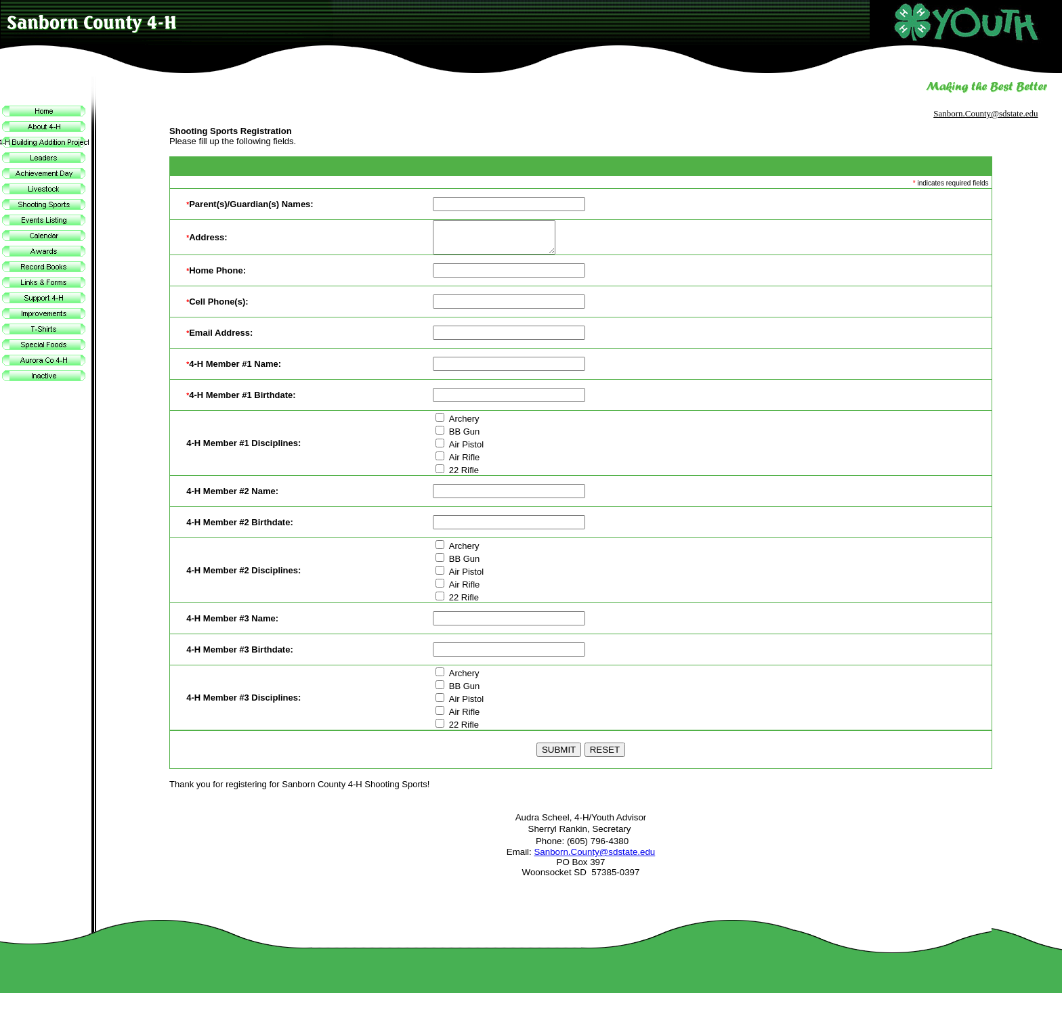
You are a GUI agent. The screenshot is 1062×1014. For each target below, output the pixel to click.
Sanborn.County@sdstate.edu (985, 113)
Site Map (1037, 1007)
